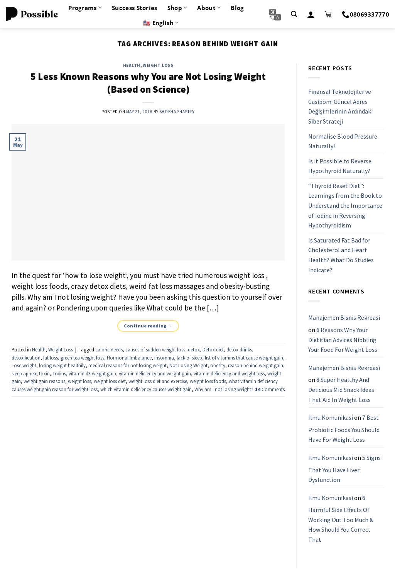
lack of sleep (189, 357)
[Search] (294, 14)
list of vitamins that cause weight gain (244, 357)
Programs (85, 8)
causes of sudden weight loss (155, 349)
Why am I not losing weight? (223, 389)
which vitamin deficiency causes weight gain (146, 389)
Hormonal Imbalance (129, 357)
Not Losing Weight (188, 365)
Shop (177, 8)
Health (131, 65)
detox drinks (239, 349)
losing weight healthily (62, 365)
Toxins (59, 373)
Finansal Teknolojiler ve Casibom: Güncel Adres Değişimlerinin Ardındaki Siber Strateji (340, 106)
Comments (270, 389)
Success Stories (134, 8)
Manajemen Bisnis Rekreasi (344, 318)
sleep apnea (24, 373)
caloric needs (109, 349)
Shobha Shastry (177, 111)
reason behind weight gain (255, 365)
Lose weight (24, 365)
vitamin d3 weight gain (92, 373)
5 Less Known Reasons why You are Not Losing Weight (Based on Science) (148, 82)
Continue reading (148, 325)
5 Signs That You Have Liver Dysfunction (344, 468)
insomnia (164, 357)
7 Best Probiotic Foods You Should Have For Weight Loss (344, 428)
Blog (237, 8)
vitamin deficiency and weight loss (229, 373)
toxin (44, 373)
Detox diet (213, 349)
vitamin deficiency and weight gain (155, 373)
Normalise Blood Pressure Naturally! (342, 141)
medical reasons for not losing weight (127, 365)
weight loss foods (208, 381)
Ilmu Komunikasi (330, 417)
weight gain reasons (44, 381)
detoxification (26, 357)
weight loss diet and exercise (157, 381)
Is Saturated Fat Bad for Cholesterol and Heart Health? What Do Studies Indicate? (341, 255)
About (209, 8)
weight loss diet (110, 381)
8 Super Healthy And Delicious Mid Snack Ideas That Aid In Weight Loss (341, 390)
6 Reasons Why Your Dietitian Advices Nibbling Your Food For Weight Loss (342, 339)
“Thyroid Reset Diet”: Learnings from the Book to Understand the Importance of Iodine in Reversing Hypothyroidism (345, 205)
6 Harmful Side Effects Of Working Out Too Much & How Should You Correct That (340, 518)
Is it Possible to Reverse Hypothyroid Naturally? (339, 166)
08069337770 (365, 14)
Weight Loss (158, 65)
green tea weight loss (82, 357)
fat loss (50, 357)
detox (194, 349)
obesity (217, 365)
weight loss (79, 381)
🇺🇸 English (161, 23)
